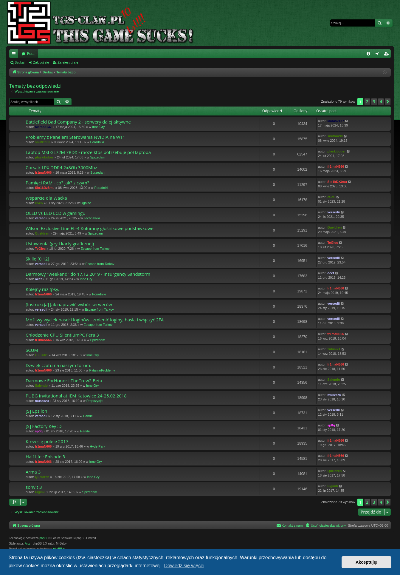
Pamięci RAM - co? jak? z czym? (57, 183)
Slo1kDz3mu (44, 187)
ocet (38, 279)
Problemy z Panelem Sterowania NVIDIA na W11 (75, 137)
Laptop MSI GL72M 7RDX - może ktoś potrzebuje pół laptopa (88, 152)
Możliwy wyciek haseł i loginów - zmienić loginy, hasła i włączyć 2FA (95, 320)
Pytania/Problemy (102, 370)
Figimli (40, 492)
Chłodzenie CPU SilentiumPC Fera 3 (62, 335)
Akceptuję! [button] (367, 562)
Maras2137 (43, 127)
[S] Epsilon (36, 411)
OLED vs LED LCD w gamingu (55, 213)
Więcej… (15, 55)
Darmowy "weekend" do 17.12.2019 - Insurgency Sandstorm (88, 274)
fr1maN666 (43, 172)
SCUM (32, 350)
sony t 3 (34, 487)
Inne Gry (98, 127)
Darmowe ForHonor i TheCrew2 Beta (64, 380)
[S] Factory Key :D (44, 426)
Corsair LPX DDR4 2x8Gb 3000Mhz (61, 167)
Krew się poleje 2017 (47, 441)
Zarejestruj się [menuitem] (387, 55)
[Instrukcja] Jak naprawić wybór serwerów (69, 304)
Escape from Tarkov (95, 248)
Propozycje (94, 401)
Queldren (42, 233)
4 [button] (381, 101)
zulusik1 (41, 355)
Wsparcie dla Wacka (46, 198)
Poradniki (97, 142)
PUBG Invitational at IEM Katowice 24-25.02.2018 (76, 396)
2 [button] (367, 101)
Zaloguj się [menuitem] (379, 55)
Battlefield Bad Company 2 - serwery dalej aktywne (78, 122)
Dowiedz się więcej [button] (184, 565)
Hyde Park (97, 446)
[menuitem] (368, 53)
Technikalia (92, 218)
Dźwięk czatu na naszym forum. (58, 365)
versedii (41, 218)
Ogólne (85, 203)
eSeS (39, 203)
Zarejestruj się (68, 62)
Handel (88, 416)
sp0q (39, 431)
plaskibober (44, 157)
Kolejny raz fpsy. (42, 289)
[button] (388, 101)
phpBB (43, 538)
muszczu (42, 401)
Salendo (41, 385)
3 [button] (374, 101)
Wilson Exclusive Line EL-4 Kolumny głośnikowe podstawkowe (90, 228)
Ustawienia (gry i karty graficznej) (60, 243)
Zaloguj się (41, 62)
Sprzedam (97, 157)
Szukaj (19, 62)
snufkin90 (42, 142)
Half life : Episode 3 (45, 457)
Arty (27, 543)
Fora (31, 54)
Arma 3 (33, 472)
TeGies (40, 248)
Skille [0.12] (37, 259)
